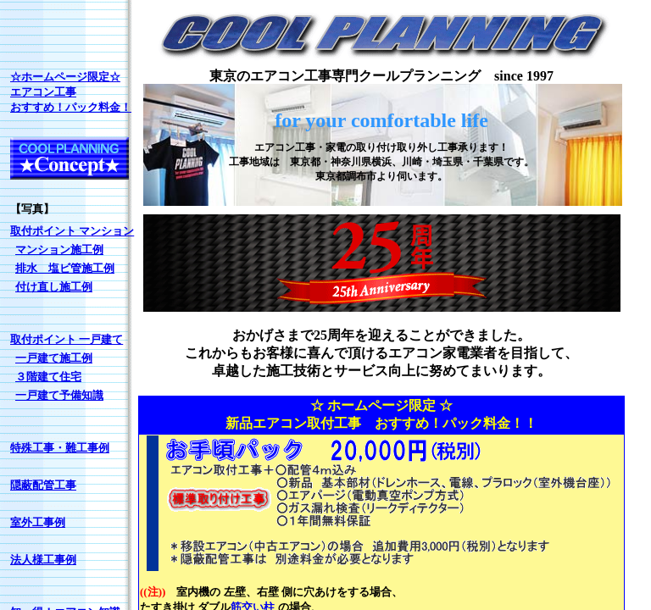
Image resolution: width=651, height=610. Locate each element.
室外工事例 (37, 522)
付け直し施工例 (53, 286)
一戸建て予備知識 (59, 395)
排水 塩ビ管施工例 (64, 268)
